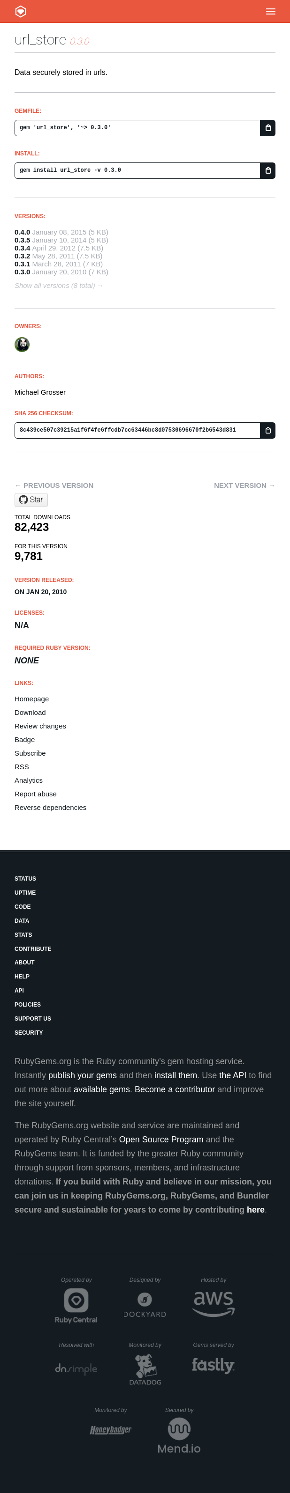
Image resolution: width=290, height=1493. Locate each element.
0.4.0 (22, 232)
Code (23, 907)
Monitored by (147, 1345)
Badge (25, 739)
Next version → (244, 485)
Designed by (148, 1280)
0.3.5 (22, 240)
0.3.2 (22, 256)
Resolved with (78, 1345)
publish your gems (82, 1075)
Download (30, 712)
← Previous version (54, 485)
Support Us (33, 1018)
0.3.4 (22, 248)
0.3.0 (22, 272)
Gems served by (214, 1345)
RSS (22, 767)
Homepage (32, 699)
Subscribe (30, 753)
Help (22, 976)
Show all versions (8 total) (55, 285)
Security (29, 1033)
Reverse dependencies (50, 807)
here (256, 1209)
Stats (23, 935)
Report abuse (36, 794)
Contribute (33, 949)
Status (25, 878)
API (19, 990)
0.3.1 (22, 264)
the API (232, 1075)
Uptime (25, 893)
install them (175, 1075)
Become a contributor (175, 1089)
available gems (102, 1089)
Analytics (29, 780)
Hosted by (218, 1280)
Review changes (40, 726)
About (25, 962)
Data (22, 921)
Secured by (182, 1410)
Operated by (79, 1283)
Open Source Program (161, 1139)
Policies (28, 1004)
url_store (40, 39)
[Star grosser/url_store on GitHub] (31, 500)
